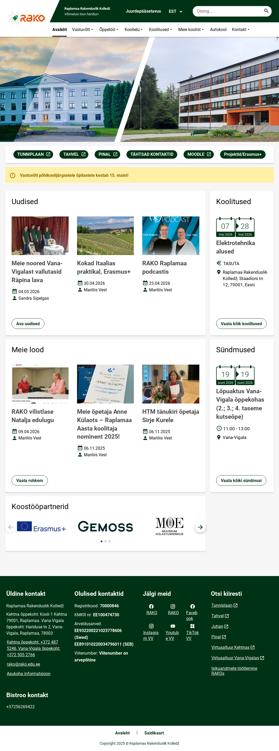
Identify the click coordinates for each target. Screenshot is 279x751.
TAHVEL (75, 155)
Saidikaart (154, 733)
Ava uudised (28, 323)
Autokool (218, 29)
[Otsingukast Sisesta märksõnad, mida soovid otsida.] (232, 11)
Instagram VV (151, 632)
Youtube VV (172, 632)
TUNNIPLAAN (35, 155)
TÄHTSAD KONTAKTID (151, 154)
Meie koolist (191, 29)
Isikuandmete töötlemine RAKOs (234, 671)
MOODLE (200, 155)
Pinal (216, 636)
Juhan (217, 626)
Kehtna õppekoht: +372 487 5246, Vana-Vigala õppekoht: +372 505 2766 (33, 648)
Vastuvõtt (83, 29)
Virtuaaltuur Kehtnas (230, 647)
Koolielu (134, 29)
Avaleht (59, 29)
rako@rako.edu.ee (23, 664)
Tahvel (217, 615)
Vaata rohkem (29, 480)
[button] (200, 527)
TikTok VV (192, 632)
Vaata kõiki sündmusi (241, 480)
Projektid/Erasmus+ (243, 154)
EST (176, 11)
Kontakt (241, 29)
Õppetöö (109, 29)
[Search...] (266, 11)
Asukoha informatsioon (28, 673)
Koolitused (161, 29)
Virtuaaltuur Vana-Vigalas (235, 657)
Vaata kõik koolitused (241, 323)
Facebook (191, 612)
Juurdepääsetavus (143, 11)
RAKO (151, 609)
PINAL (109, 155)
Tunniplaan (221, 605)
